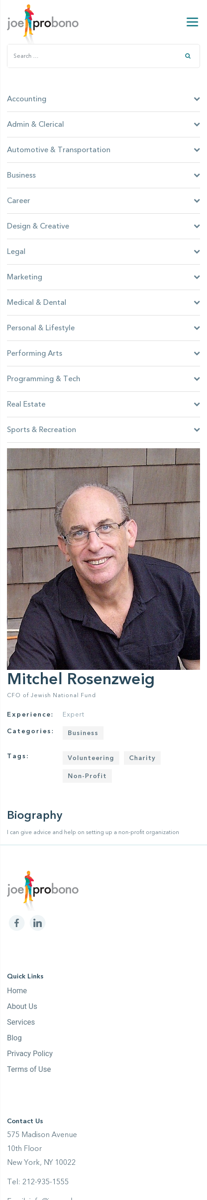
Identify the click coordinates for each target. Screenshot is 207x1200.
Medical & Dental (103, 302)
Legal (103, 251)
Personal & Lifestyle (103, 327)
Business (103, 175)
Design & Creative (103, 226)
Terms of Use (29, 1069)
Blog (14, 1037)
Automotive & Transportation (103, 149)
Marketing (103, 277)
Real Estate (103, 404)
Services (21, 1022)
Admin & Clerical (103, 124)
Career (103, 200)
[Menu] (192, 22)
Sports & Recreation (103, 429)
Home (17, 990)
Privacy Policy (30, 1053)
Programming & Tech (103, 378)
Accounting (103, 99)
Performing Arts (103, 353)
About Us (22, 1006)
